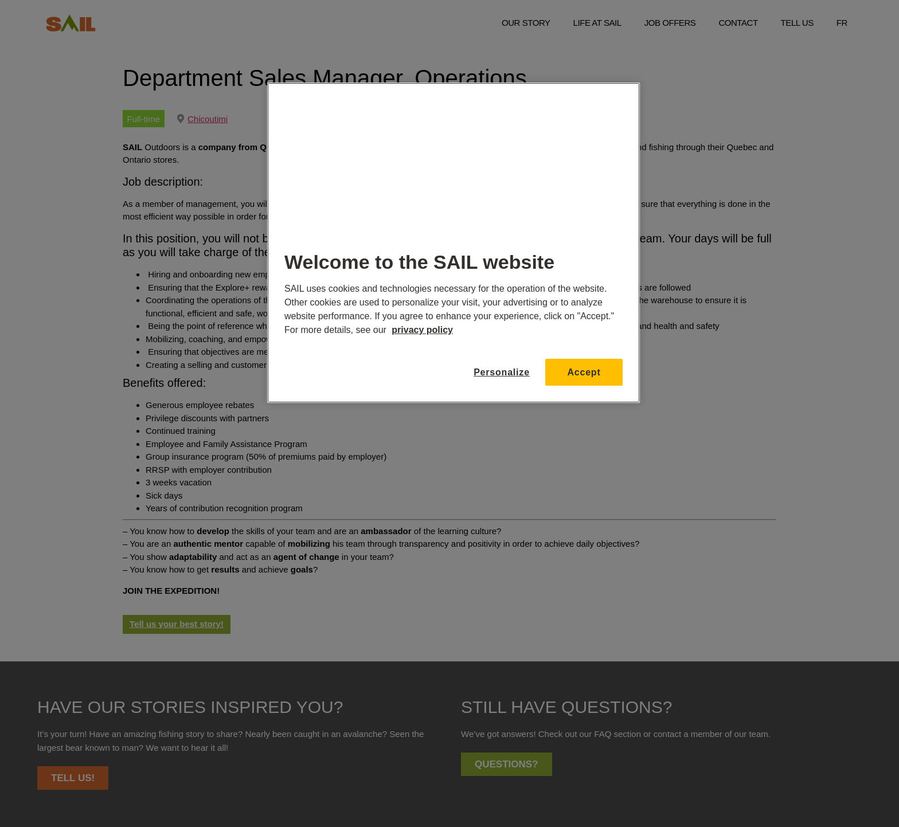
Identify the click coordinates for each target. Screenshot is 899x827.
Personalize (498, 372)
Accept (583, 372)
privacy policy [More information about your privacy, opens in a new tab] (422, 330)
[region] (453, 243)
